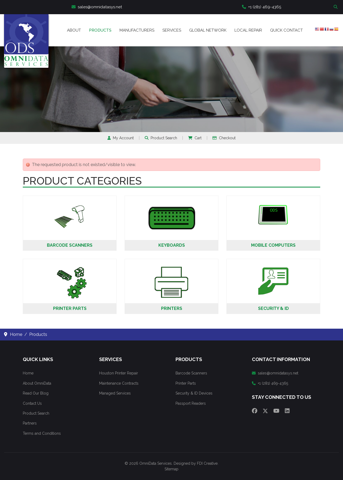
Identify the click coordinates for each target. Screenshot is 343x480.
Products (100, 30)
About (74, 30)
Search (336, 7)
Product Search (161, 138)
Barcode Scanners (69, 245)
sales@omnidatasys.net (97, 7)
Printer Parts (70, 308)
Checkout (224, 138)
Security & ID (273, 308)
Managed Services (115, 393)
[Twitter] (265, 411)
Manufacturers (137, 30)
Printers (171, 308)
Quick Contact (286, 30)
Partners (30, 423)
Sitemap (171, 469)
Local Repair (248, 30)
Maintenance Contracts (119, 383)
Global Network (207, 30)
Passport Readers (191, 403)
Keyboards (171, 245)
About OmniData (37, 383)
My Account (120, 138)
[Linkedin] (287, 411)
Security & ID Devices (194, 393)
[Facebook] (254, 411)
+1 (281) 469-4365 (261, 7)
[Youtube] (276, 411)
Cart (195, 138)
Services (171, 30)
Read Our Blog (36, 393)
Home (28, 373)
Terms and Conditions (42, 433)
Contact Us (32, 403)
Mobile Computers (273, 245)
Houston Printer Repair (118, 373)
